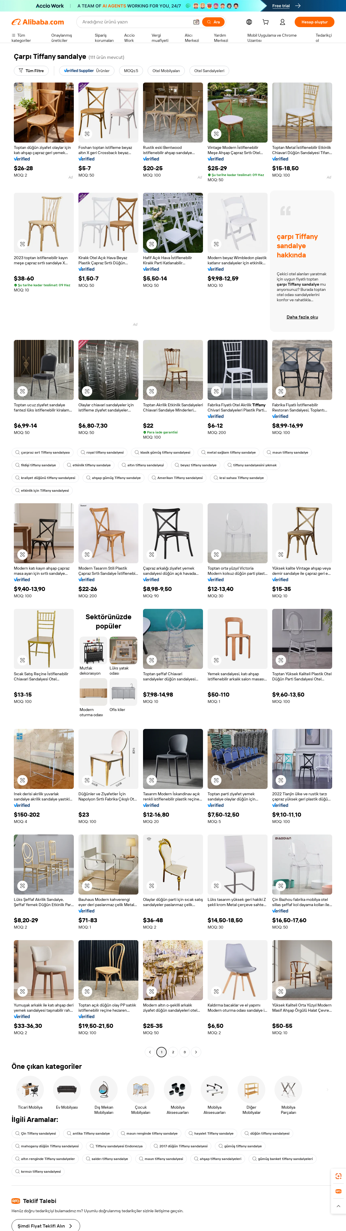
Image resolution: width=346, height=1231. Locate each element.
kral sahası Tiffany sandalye (239, 478)
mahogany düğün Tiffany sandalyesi (47, 1146)
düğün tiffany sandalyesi (267, 1133)
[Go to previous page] (150, 1052)
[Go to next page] (196, 1052)
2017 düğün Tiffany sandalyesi (181, 1146)
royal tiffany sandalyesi (102, 452)
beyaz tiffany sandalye (196, 465)
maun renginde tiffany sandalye (149, 1133)
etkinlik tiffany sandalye (89, 465)
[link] (338, 1176)
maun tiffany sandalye (287, 452)
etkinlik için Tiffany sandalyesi (42, 490)
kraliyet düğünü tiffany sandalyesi (45, 478)
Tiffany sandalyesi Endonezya (116, 1146)
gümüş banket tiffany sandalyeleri (282, 1159)
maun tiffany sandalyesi (161, 1159)
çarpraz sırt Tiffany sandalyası (42, 452)
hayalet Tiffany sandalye (211, 1133)
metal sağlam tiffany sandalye (228, 452)
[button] (87, 134)
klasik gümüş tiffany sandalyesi (162, 452)
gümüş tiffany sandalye (240, 1146)
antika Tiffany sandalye (88, 1133)
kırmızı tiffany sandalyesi (38, 1171)
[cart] (266, 22)
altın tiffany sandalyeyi (143, 465)
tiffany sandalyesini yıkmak (252, 465)
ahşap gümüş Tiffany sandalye (113, 478)
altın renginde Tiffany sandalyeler (45, 1159)
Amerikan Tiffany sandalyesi (177, 478)
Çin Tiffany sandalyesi (35, 1133)
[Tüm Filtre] (31, 71)
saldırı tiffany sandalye (107, 1159)
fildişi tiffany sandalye (35, 465)
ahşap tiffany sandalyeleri (217, 1159)
